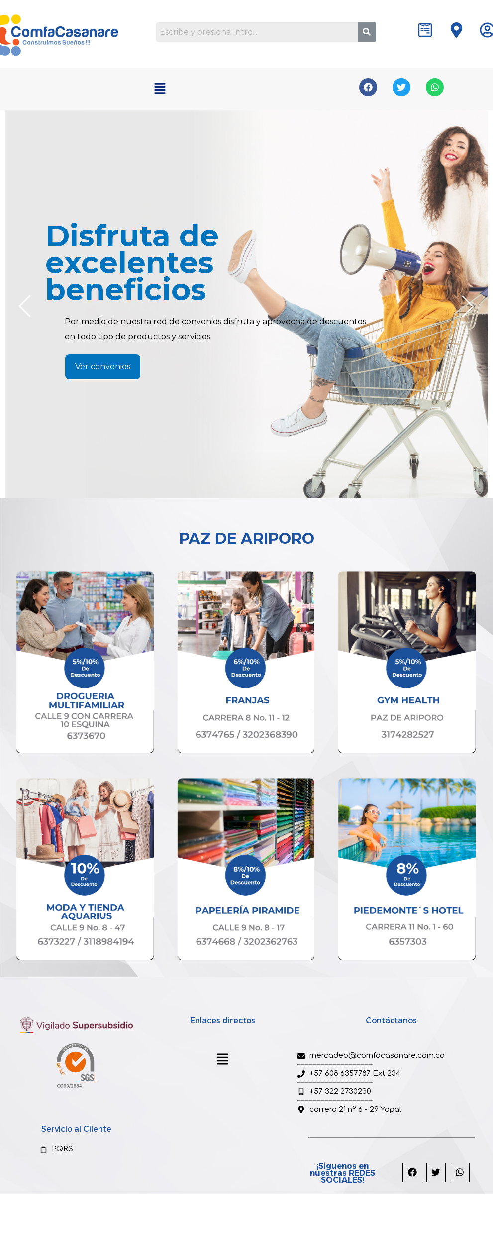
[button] (160, 89)
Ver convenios (102, 366)
